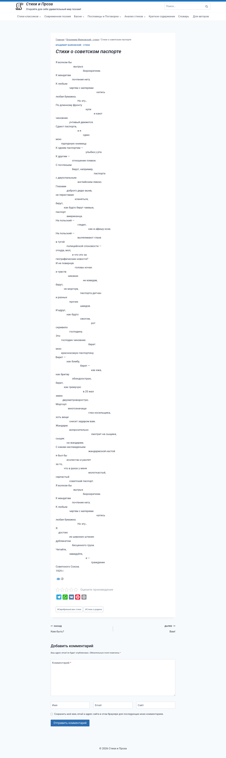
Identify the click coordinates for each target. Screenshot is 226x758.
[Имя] (70, 705)
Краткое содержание (162, 16)
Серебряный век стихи (69, 609)
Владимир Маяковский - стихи (73, 45)
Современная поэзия (57, 16)
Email (98, 705)
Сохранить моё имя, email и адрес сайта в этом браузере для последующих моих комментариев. (109, 714)
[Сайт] (155, 705)
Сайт (141, 705)
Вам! (145, 628)
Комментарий (61, 662)
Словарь (183, 16)
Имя (54, 705)
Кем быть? (80, 628)
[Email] (113, 705)
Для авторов (201, 16)
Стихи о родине (93, 609)
